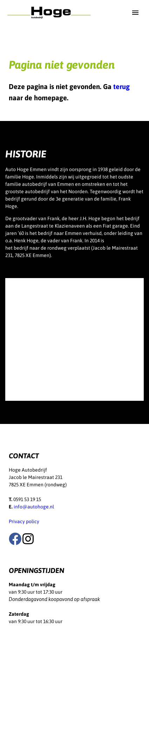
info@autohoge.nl (34, 506)
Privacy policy (24, 521)
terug (121, 86)
